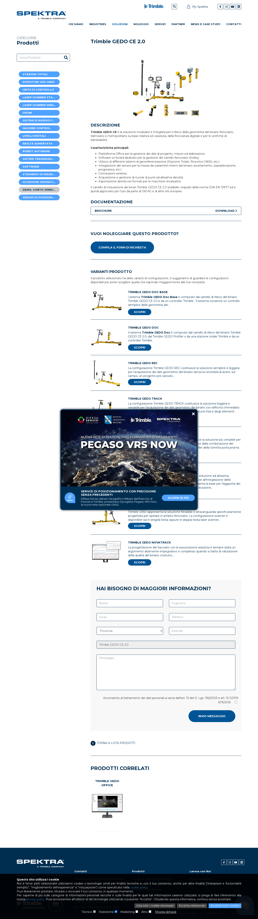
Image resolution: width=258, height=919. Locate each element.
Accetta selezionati (192, 906)
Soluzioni (120, 24)
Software (31, 166)
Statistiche (106, 912)
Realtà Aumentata (37, 143)
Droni (27, 112)
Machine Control (36, 128)
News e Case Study (205, 24)
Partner (178, 24)
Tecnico (87, 912)
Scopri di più (178, 497)
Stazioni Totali (35, 74)
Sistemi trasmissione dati (41, 158)
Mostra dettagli (165, 912)
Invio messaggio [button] (212, 716)
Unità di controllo (38, 89)
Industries (97, 24)
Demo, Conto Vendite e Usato (41, 189)
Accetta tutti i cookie (225, 906)
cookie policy (138, 888)
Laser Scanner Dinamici (41, 105)
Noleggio (141, 24)
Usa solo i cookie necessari (155, 906)
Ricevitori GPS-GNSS (39, 81)
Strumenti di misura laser (41, 174)
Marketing (127, 912)
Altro (144, 912)
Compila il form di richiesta (122, 247)
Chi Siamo (76, 24)
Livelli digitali (34, 135)
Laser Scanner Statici (40, 97)
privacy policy (35, 899)
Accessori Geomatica (40, 182)
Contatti (233, 24)
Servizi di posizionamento (41, 197)
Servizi (160, 24)
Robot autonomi (36, 151)
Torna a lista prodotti (113, 743)
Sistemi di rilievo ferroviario (41, 120)
